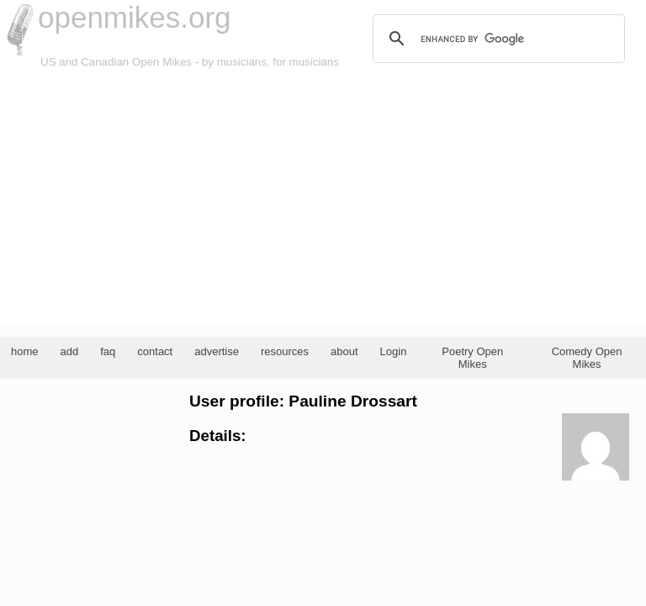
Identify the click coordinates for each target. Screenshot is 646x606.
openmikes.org (134, 17)
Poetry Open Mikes (472, 357)
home (25, 351)
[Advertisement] (323, 197)
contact (154, 351)
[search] (496, 39)
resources (285, 351)
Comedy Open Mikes (587, 357)
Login (393, 351)
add (70, 351)
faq (107, 351)
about (344, 351)
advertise (216, 351)
